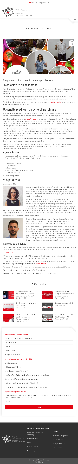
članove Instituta (41, 264)
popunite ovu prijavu (56, 102)
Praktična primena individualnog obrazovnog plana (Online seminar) (26, 387)
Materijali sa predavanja (12, 355)
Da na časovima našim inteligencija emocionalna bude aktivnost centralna (65, 294)
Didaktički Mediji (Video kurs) (14, 367)
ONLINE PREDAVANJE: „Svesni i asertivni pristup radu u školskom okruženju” (26, 317)
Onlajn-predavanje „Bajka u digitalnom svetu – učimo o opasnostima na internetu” (25, 294)
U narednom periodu (11, 343)
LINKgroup (39, 460)
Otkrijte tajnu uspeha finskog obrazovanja (18, 338)
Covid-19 (7, 347)
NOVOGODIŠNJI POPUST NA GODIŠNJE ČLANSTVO (64, 316)
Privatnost (46, 460)
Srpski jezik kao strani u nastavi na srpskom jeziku (26, 304)
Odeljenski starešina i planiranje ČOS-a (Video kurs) (21, 383)
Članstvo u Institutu (11, 351)
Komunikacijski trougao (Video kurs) (16, 371)
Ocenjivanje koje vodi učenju (64, 303)
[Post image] (8, 295)
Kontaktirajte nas (57, 448)
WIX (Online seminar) (11, 363)
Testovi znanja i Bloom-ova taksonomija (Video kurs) (21, 379)
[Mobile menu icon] (75, 19)
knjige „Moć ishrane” (31, 119)
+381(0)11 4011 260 (43, 3)
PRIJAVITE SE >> (8, 253)
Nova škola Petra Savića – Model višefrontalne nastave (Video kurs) (27, 375)
